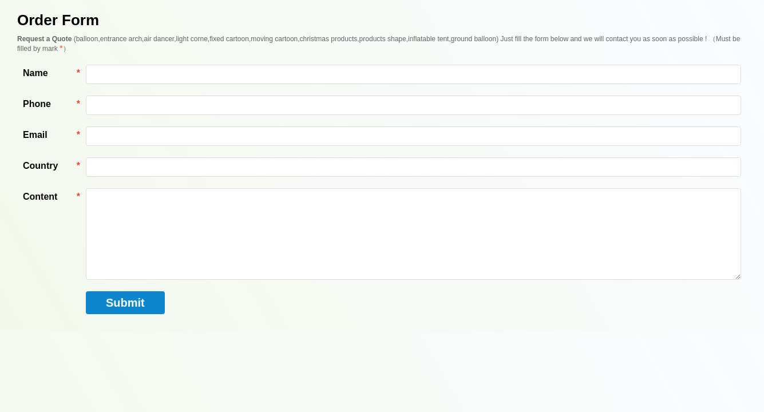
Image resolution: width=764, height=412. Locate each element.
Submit (125, 302)
